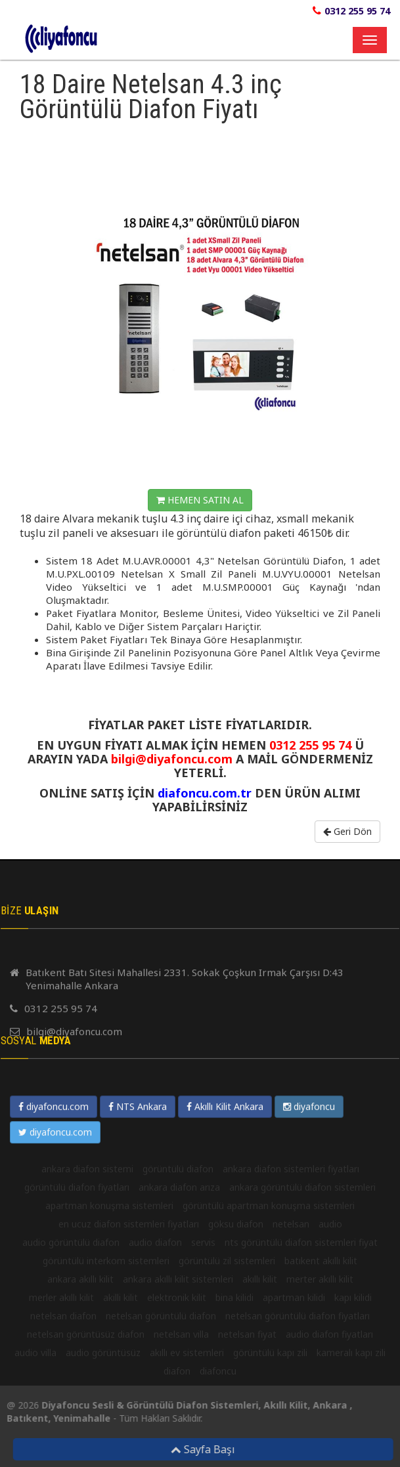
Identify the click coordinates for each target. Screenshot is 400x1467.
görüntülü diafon (178, 1430)
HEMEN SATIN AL (200, 500)
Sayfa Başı (207, 1449)
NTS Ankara (137, 1367)
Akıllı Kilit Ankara (225, 1367)
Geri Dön (347, 831)
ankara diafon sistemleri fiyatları (291, 1430)
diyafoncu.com (53, 1367)
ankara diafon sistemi (87, 1430)
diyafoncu (309, 1367)
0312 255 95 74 (357, 11)
